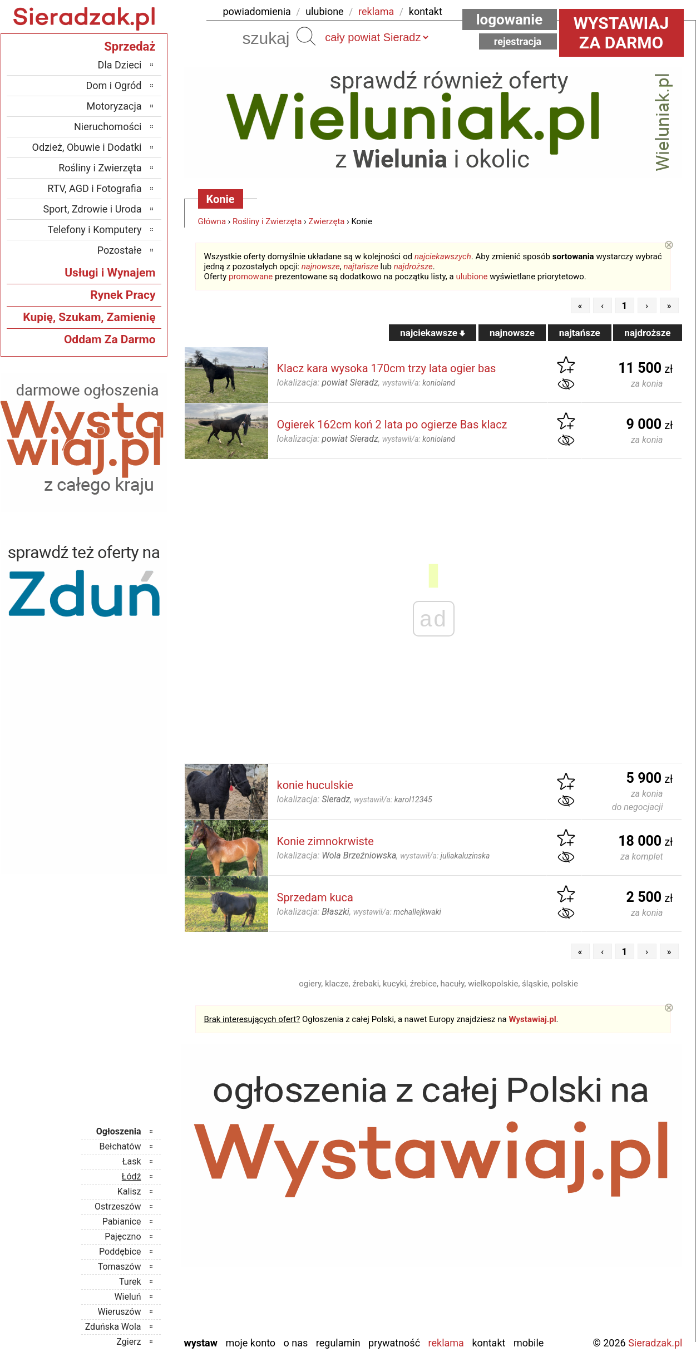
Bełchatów (120, 1146)
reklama (376, 11)
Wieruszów (119, 1311)
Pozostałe (119, 250)
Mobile (529, 1343)
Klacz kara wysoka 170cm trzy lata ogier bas (386, 368)
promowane (251, 277)
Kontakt (488, 1343)
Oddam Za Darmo (110, 339)
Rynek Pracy (122, 295)
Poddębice (120, 1251)
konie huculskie (315, 785)
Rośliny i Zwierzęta (267, 221)
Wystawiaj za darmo (621, 32)
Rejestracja (518, 41)
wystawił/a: (418, 382)
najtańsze (360, 266)
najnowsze (321, 266)
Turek (130, 1281)
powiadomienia (257, 11)
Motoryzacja (114, 106)
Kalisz (129, 1191)
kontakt (425, 11)
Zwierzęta (326, 221)
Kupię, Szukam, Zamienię (89, 317)
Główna (212, 221)
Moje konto (250, 1343)
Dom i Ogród (113, 85)
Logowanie (509, 19)
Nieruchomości (108, 126)
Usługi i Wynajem (110, 272)
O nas (296, 1343)
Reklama (446, 1343)
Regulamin (338, 1343)
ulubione (324, 11)
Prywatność (394, 1343)
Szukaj (306, 36)
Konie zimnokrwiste (325, 841)
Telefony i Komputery (95, 229)
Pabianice (121, 1221)
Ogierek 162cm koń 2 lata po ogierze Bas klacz (392, 424)
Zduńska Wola (113, 1326)
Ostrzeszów (118, 1206)
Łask (131, 1161)
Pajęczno (123, 1236)
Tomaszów (119, 1266)
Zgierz (128, 1341)
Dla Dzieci (120, 65)
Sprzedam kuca (315, 897)
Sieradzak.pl (655, 1343)
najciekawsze (432, 332)
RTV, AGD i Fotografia (94, 188)
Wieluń (127, 1296)
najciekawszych (442, 256)
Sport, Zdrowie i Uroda (92, 209)
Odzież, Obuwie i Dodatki (87, 147)
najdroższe (413, 266)
